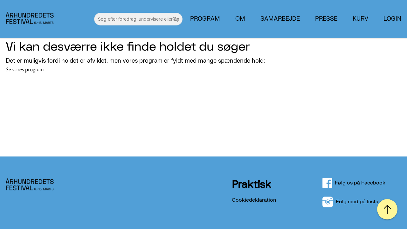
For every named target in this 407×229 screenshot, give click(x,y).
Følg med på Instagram (356, 201)
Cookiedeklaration (254, 200)
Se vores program (25, 69)
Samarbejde (280, 19)
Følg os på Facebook (357, 183)
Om (240, 19)
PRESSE (326, 19)
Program (205, 19)
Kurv (360, 19)
